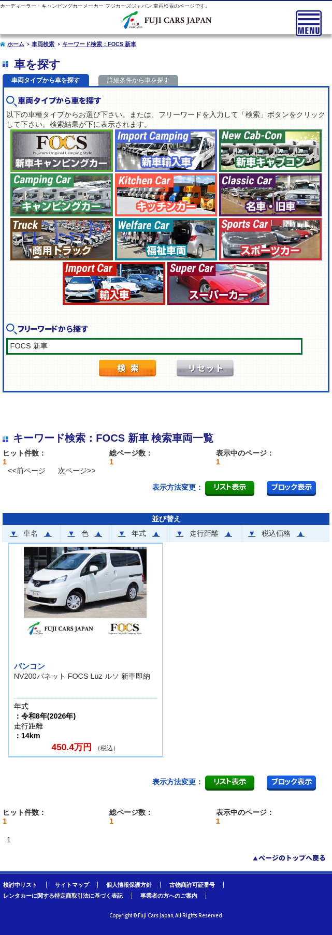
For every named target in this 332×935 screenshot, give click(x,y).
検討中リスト (20, 885)
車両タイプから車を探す (45, 80)
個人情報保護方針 (129, 885)
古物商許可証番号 (192, 885)
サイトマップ (72, 885)
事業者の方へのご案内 (168, 896)
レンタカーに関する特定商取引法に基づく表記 (63, 896)
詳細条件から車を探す (138, 80)
